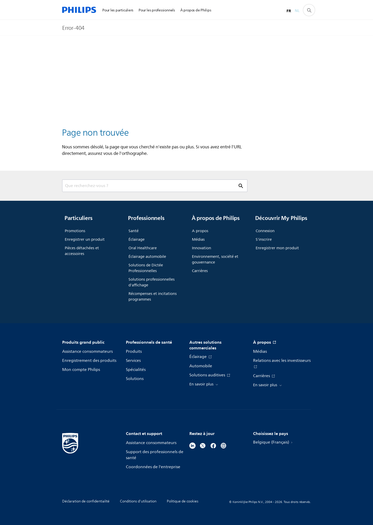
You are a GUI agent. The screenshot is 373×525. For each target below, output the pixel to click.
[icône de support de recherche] (309, 10)
